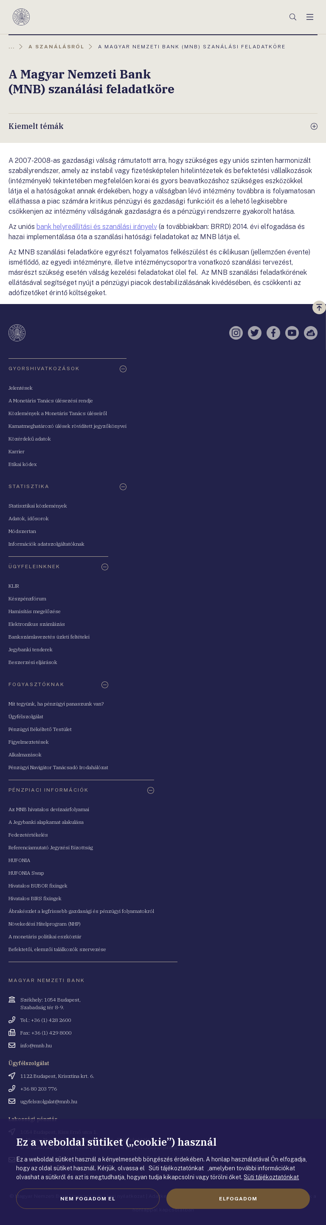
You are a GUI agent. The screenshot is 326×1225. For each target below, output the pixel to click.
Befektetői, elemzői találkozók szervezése (57, 949)
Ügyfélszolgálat (25, 716)
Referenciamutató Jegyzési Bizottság (50, 847)
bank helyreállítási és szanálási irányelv (97, 227)
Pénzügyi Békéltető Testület (40, 729)
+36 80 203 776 (38, 1088)
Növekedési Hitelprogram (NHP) (44, 924)
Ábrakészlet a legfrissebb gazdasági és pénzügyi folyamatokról (81, 911)
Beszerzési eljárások (32, 662)
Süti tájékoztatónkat (271, 1177)
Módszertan (22, 531)
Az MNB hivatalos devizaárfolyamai (48, 809)
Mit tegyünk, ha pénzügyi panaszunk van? (56, 703)
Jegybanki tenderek (30, 649)
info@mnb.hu (36, 1045)
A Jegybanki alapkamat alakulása (46, 822)
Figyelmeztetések (28, 742)
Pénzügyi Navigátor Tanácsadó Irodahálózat (58, 767)
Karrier (16, 451)
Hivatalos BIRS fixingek (35, 898)
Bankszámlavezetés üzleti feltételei (49, 636)
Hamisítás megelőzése (34, 611)
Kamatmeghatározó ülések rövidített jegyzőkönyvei (67, 426)
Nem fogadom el (87, 1199)
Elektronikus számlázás (36, 624)
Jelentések (20, 388)
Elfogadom (238, 1199)
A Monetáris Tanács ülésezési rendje (50, 400)
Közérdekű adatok (29, 438)
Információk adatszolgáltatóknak (46, 544)
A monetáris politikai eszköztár (45, 936)
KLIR (13, 586)
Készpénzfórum (27, 598)
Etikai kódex (22, 464)
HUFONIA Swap (26, 873)
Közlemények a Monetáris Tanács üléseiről (57, 413)
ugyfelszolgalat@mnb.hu (48, 1101)
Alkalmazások (25, 754)
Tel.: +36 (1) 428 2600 (45, 1020)
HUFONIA (19, 860)
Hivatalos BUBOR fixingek (37, 885)
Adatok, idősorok (28, 518)
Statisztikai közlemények (37, 505)
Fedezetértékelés (28, 835)
